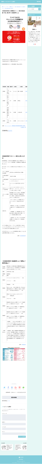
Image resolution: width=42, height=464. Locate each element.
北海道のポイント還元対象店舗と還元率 (18, 392)
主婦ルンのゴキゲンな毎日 (8, 1)
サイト (3, 431)
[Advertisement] (14, 52)
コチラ (10, 130)
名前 (3, 422)
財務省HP (24, 344)
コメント (4, 413)
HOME (21, 457)
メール (4, 426)
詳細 (26, 91)
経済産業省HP (23, 235)
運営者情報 (39, 1)
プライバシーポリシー (21, 461)
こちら (8, 400)
